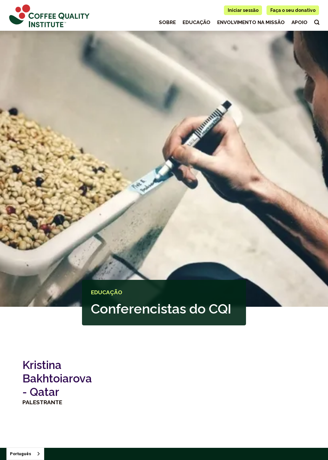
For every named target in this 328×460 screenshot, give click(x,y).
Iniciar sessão (243, 10)
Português (20, 453)
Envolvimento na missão (251, 22)
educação (196, 22)
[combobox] (25, 453)
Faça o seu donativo (293, 10)
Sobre (167, 22)
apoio (299, 22)
